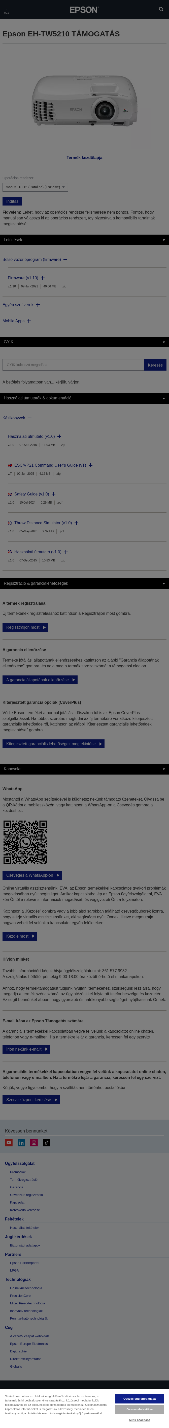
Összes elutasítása (139, 1409)
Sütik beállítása (139, 1419)
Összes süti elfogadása (139, 1398)
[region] (84, 1408)
